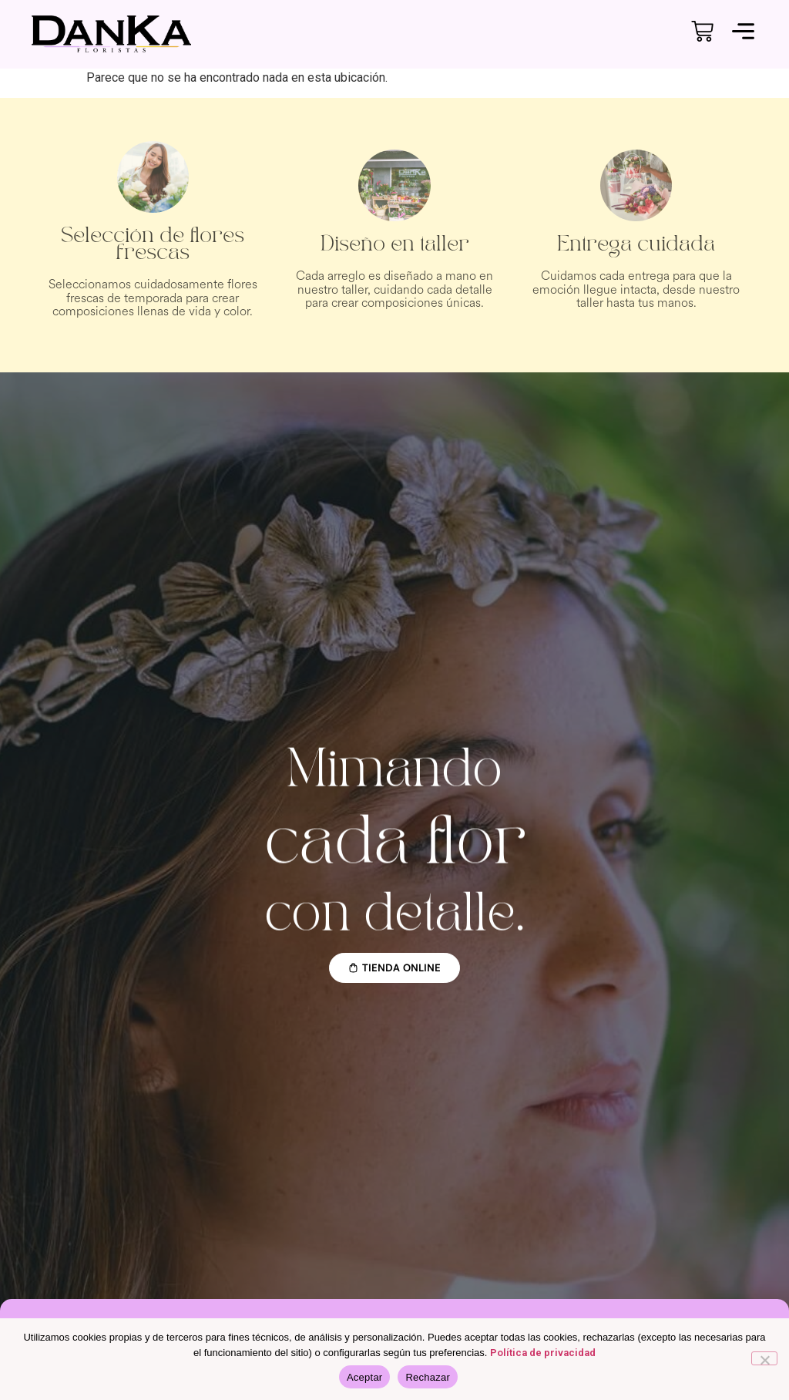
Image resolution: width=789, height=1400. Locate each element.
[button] (743, 34)
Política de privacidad (543, 1352)
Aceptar (365, 1377)
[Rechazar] (764, 1358)
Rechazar (427, 1377)
